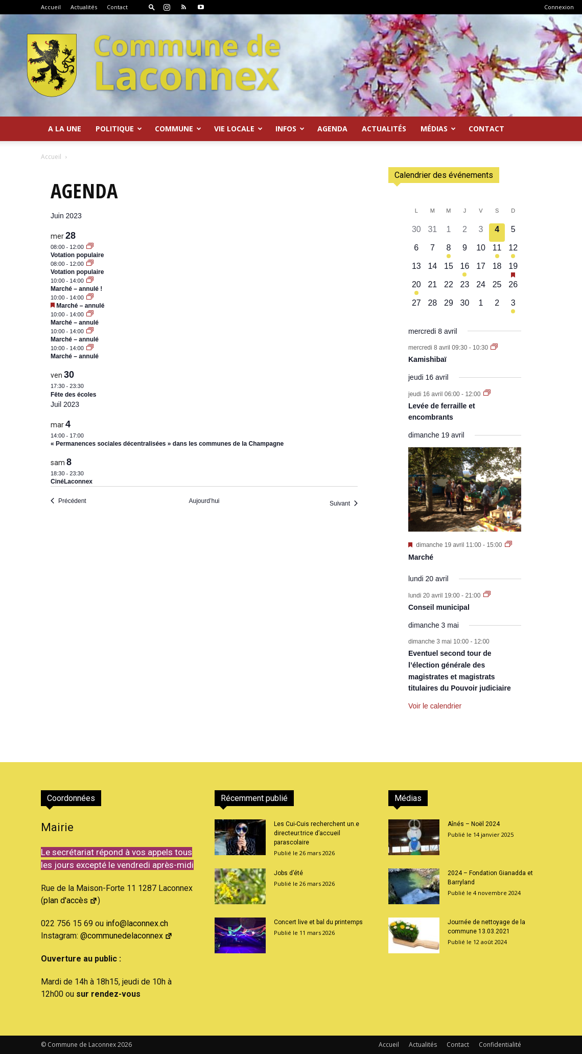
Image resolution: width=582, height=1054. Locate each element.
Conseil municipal (439, 607)
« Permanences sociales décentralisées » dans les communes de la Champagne (167, 443)
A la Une (64, 128)
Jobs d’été (288, 873)
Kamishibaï (427, 359)
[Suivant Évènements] (344, 504)
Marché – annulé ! (76, 288)
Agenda (332, 128)
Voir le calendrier (434, 706)
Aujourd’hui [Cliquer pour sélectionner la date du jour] (204, 501)
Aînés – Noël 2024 (474, 824)
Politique (119, 128)
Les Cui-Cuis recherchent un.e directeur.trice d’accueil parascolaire (316, 833)
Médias (438, 128)
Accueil (51, 7)
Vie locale (238, 128)
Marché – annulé (80, 305)
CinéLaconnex (71, 481)
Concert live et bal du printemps (318, 922)
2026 (125, 1044)
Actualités (84, 7)
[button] (151, 7)
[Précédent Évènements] (68, 501)
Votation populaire (77, 255)
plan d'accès (70, 900)
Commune (178, 128)
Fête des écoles (73, 394)
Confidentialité (500, 1044)
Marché (420, 557)
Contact (117, 7)
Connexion (559, 7)
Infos (290, 128)
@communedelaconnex (126, 936)
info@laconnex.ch (137, 923)
